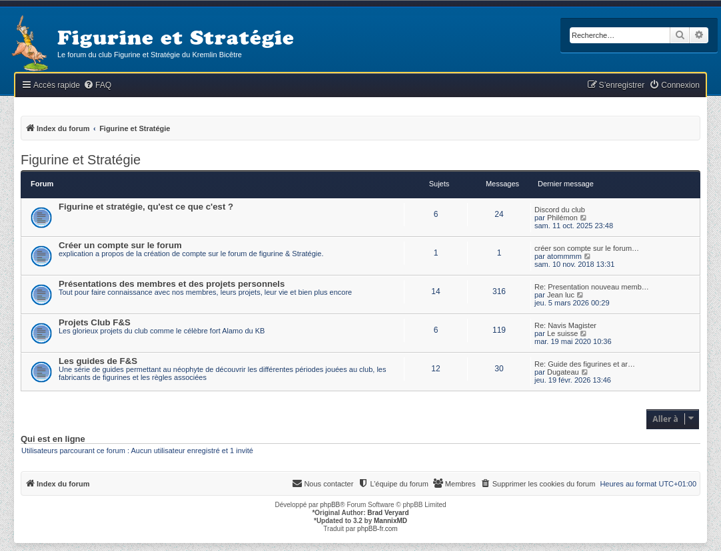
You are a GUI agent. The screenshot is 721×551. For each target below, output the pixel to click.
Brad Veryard (387, 512)
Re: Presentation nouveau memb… (591, 287)
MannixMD (390, 520)
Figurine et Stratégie (81, 160)
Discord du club (559, 210)
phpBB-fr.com (377, 528)
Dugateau (563, 372)
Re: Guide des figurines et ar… (584, 364)
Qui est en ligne (53, 439)
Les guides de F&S (98, 361)
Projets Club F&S (95, 322)
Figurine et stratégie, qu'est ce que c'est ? (146, 207)
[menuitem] (97, 85)
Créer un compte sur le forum (120, 245)
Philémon (562, 218)
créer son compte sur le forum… (586, 248)
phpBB (330, 504)
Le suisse (562, 333)
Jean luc (560, 295)
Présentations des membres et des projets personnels (172, 284)
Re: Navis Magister (565, 325)
